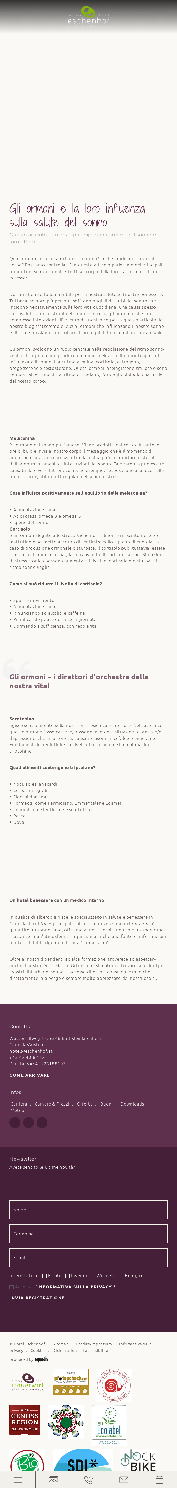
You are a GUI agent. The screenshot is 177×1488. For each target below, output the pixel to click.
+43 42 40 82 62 (27, 881)
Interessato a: (24, 1099)
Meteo (17, 934)
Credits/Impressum (94, 1168)
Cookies (38, 1174)
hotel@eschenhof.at (31, 874)
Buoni (106, 927)
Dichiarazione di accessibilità (80, 1174)
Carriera (18, 927)
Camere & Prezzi (52, 927)
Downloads (132, 927)
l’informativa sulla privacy (74, 1111)
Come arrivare (29, 899)
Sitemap (61, 1168)
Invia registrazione (37, 1121)
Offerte (85, 927)
